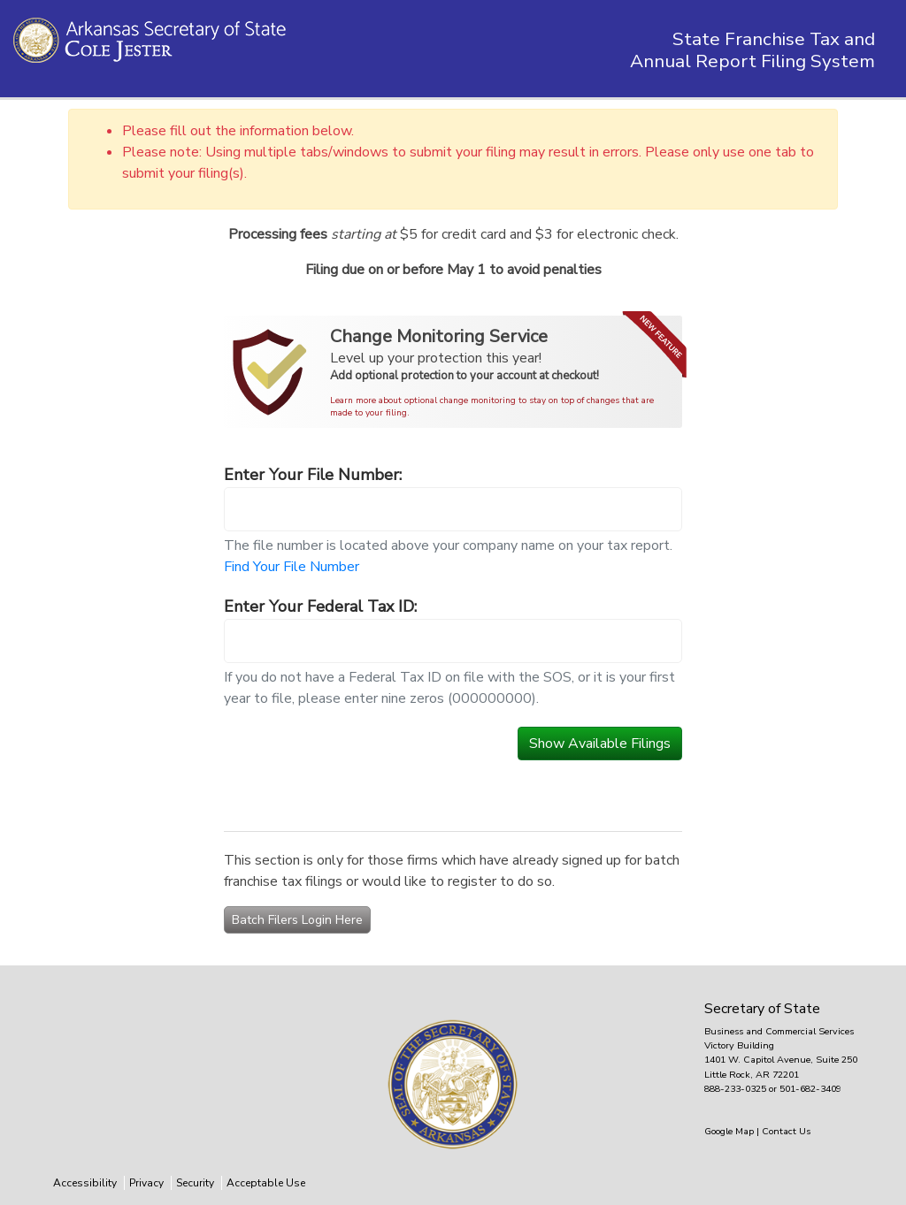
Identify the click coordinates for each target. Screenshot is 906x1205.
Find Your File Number (291, 566)
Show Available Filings (600, 743)
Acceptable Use (265, 1183)
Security (195, 1183)
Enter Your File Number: (313, 474)
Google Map (730, 1131)
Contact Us (786, 1131)
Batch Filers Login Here (297, 919)
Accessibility (85, 1183)
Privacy (146, 1183)
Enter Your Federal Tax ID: (320, 606)
